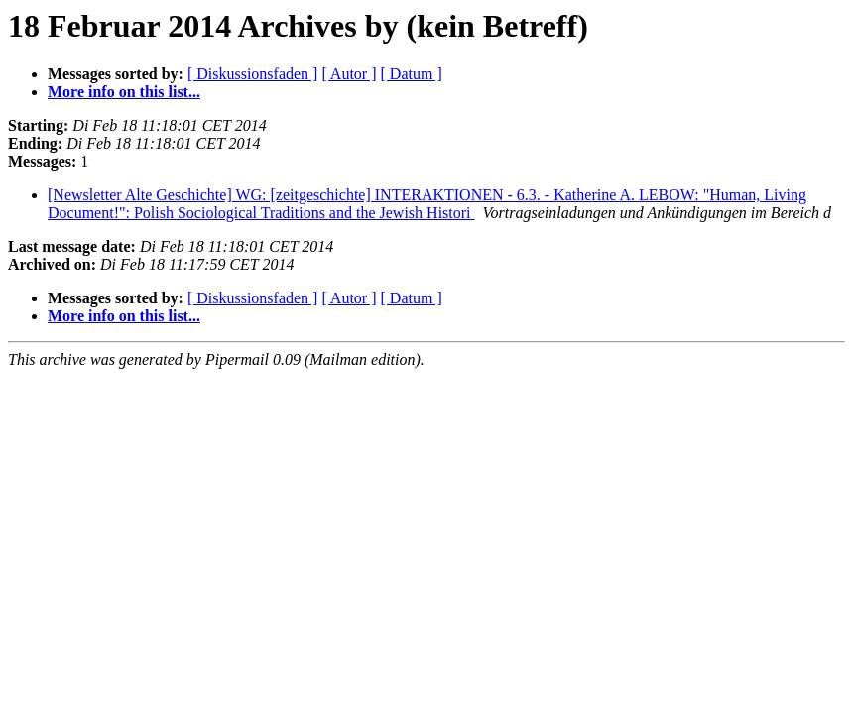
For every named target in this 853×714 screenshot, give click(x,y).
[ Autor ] (348, 73)
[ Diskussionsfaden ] (252, 73)
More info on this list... (124, 91)
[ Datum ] (411, 73)
